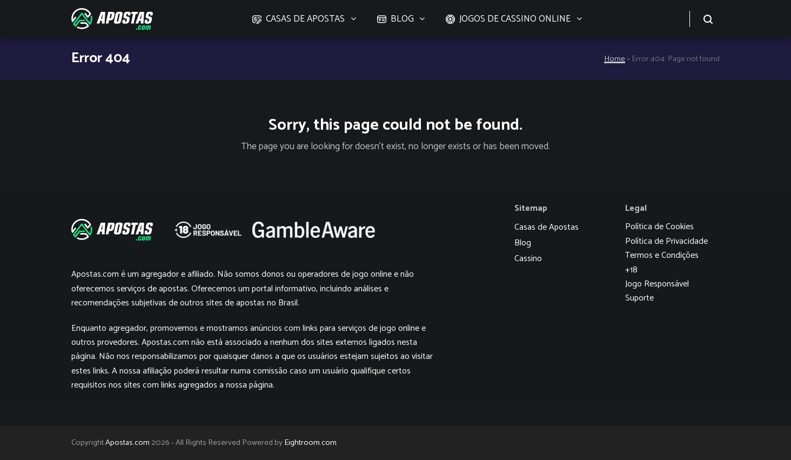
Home (614, 58)
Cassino (528, 258)
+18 (631, 270)
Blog (522, 243)
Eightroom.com (310, 442)
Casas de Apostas (546, 227)
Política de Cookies (659, 226)
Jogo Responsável (657, 284)
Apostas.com (127, 442)
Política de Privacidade (666, 241)
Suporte (639, 298)
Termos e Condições (662, 255)
